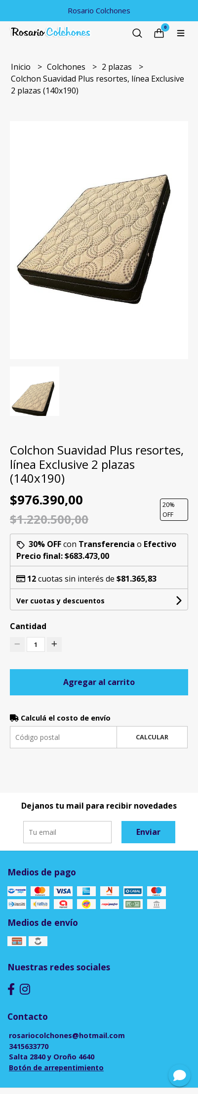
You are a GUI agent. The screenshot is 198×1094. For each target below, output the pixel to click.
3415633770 (28, 1046)
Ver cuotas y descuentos (60, 600)
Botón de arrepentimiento (56, 1067)
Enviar (148, 831)
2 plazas (118, 66)
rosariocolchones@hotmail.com (67, 1035)
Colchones (67, 66)
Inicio (22, 66)
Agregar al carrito (99, 682)
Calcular (152, 736)
